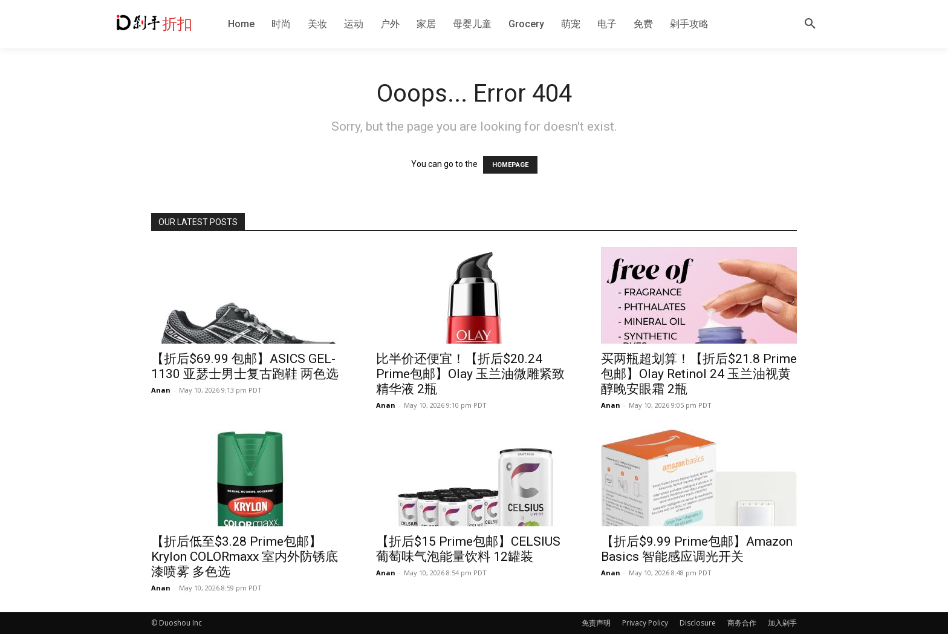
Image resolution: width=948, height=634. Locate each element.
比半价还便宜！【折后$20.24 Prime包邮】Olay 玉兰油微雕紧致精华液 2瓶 (470, 373)
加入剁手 (782, 623)
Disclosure (698, 623)
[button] (810, 24)
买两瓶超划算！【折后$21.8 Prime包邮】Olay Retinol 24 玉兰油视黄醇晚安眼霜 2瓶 (699, 373)
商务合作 (741, 623)
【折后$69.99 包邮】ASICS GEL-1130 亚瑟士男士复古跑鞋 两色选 (245, 366)
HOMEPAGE (510, 165)
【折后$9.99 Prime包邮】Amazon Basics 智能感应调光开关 (697, 549)
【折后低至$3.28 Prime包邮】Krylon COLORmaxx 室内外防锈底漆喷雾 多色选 (244, 556)
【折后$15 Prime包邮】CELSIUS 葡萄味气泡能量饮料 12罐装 (468, 549)
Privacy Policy (645, 623)
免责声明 (596, 623)
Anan (160, 389)
